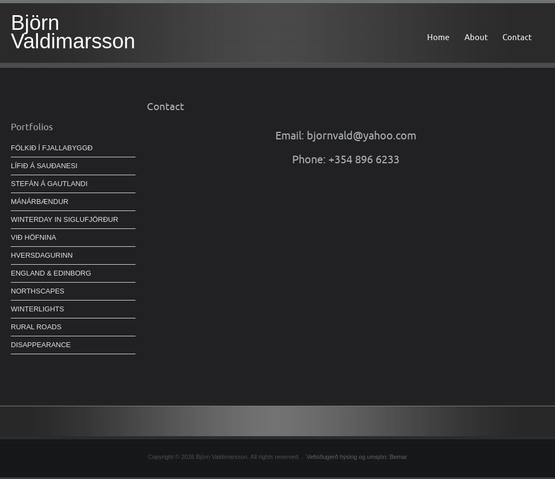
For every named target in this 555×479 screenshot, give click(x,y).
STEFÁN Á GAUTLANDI (49, 184)
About (476, 37)
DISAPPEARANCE (41, 345)
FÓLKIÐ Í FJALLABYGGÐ (52, 148)
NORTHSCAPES (37, 291)
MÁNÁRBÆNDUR (39, 201)
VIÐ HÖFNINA (33, 237)
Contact (517, 37)
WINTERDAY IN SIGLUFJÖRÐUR (64, 219)
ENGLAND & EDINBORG (51, 273)
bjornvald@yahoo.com (361, 135)
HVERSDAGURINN (42, 255)
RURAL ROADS (36, 327)
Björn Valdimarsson (73, 32)
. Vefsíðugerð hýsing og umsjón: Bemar (354, 457)
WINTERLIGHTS (37, 309)
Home (438, 37)
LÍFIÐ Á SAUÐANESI (44, 166)
